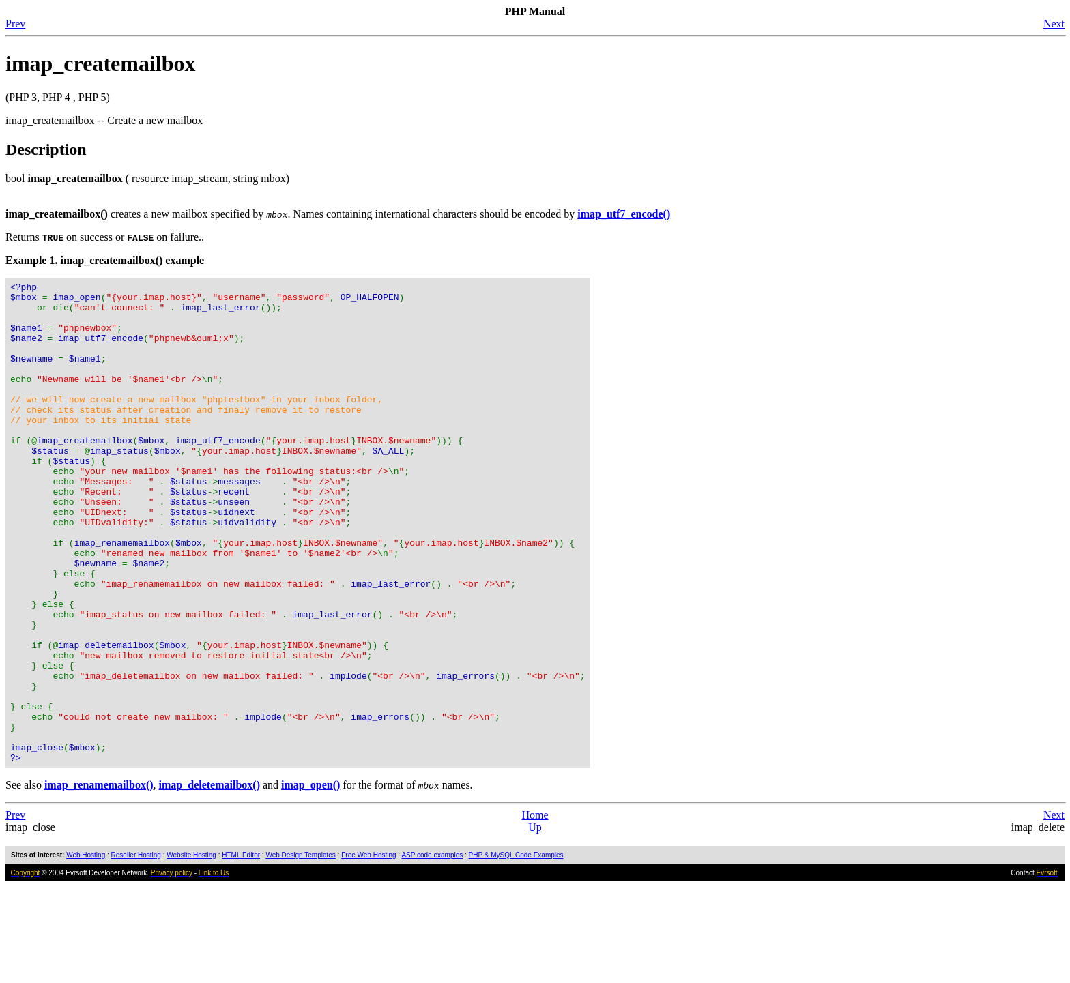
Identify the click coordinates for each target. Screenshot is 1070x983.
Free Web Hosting (368, 951)
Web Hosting (85, 951)
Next (1054, 23)
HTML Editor (241, 951)
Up (535, 923)
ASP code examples (432, 951)
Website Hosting (191, 951)
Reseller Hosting (136, 951)
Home (534, 911)
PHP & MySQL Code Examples (516, 951)
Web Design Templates (300, 951)
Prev (15, 23)
